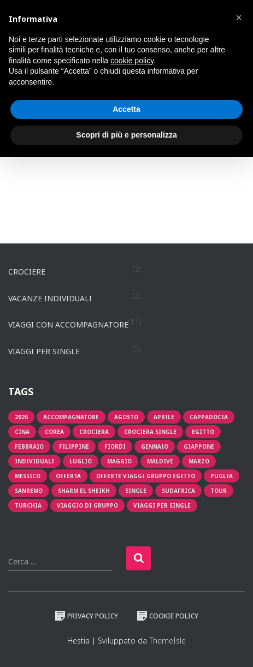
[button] (239, 17)
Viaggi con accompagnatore (68, 324)
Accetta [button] (126, 109)
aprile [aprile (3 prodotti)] (164, 417)
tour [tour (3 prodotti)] (218, 491)
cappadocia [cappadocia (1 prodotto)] (209, 417)
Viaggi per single (44, 351)
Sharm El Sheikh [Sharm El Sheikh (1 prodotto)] (84, 491)
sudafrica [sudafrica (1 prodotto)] (178, 491)
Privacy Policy (86, 615)
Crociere (26, 271)
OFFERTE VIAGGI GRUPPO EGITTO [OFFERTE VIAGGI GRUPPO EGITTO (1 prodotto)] (145, 476)
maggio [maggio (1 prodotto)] (119, 461)
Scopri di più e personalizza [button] (126, 134)
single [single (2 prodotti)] (135, 491)
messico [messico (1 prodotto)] (27, 476)
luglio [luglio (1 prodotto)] (80, 461)
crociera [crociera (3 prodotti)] (94, 432)
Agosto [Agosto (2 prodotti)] (126, 417)
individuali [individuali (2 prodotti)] (34, 461)
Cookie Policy (167, 615)
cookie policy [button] (132, 60)
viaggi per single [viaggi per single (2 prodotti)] (162, 505)
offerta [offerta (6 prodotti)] (68, 476)
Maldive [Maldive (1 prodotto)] (160, 461)
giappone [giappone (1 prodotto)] (199, 446)
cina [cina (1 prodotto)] (22, 432)
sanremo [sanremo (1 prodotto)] (29, 491)
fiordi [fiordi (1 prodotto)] (115, 446)
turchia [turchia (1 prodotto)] (28, 505)
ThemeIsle (167, 640)
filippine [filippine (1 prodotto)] (74, 446)
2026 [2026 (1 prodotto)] (21, 417)
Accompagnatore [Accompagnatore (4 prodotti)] (71, 417)
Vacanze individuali (50, 298)
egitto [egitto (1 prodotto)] (203, 432)
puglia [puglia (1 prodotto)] (221, 476)
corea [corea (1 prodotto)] (54, 432)
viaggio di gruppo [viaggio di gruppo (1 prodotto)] (87, 505)
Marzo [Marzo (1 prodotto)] (199, 461)
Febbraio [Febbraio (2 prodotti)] (29, 446)
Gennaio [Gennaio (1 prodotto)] (154, 446)
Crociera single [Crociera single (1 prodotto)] (150, 432)
